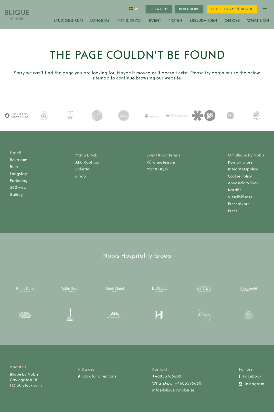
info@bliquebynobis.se (173, 390)
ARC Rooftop (87, 162)
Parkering (19, 180)
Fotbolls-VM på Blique (232, 9)
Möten (175, 20)
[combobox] (133, 9)
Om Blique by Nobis (246, 155)
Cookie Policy (240, 176)
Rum (14, 166)
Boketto (82, 169)
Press (232, 211)
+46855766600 (166, 376)
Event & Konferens (163, 155)
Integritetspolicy (243, 169)
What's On (258, 20)
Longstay (100, 20)
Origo (80, 176)
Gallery (16, 194)
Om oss (232, 20)
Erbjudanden (203, 20)
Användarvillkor (243, 183)
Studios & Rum (68, 20)
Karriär (234, 190)
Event (155, 20)
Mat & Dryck (129, 20)
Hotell (15, 152)
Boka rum (158, 9)
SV (133, 9)
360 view (18, 187)
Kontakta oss (240, 162)
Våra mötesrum (161, 162)
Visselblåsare (240, 197)
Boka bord (189, 9)
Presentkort (238, 203)
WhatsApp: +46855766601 (177, 383)
